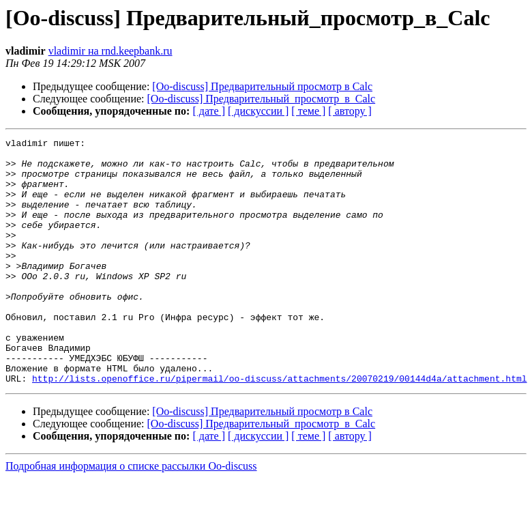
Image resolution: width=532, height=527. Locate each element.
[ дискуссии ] (258, 111)
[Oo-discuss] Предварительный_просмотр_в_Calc (261, 98)
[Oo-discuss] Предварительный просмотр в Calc (262, 86)
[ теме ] (308, 111)
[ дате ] (208, 111)
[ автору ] (349, 111)
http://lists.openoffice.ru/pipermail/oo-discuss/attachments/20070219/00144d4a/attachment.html (279, 427)
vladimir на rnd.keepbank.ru (110, 51)
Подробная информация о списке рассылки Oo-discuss (131, 515)
